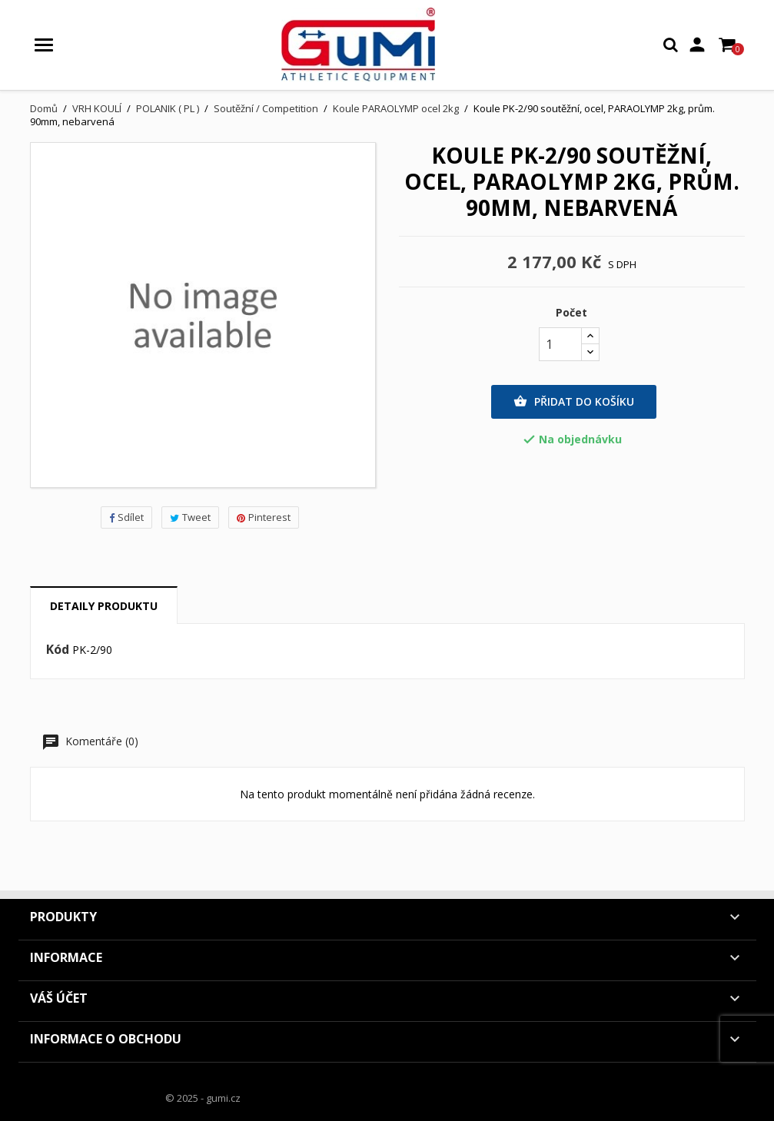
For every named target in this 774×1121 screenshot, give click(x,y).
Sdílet (126, 517)
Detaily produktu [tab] (104, 606)
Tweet (190, 517)
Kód (57, 650)
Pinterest (264, 517)
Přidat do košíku (573, 402)
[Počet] (560, 344)
